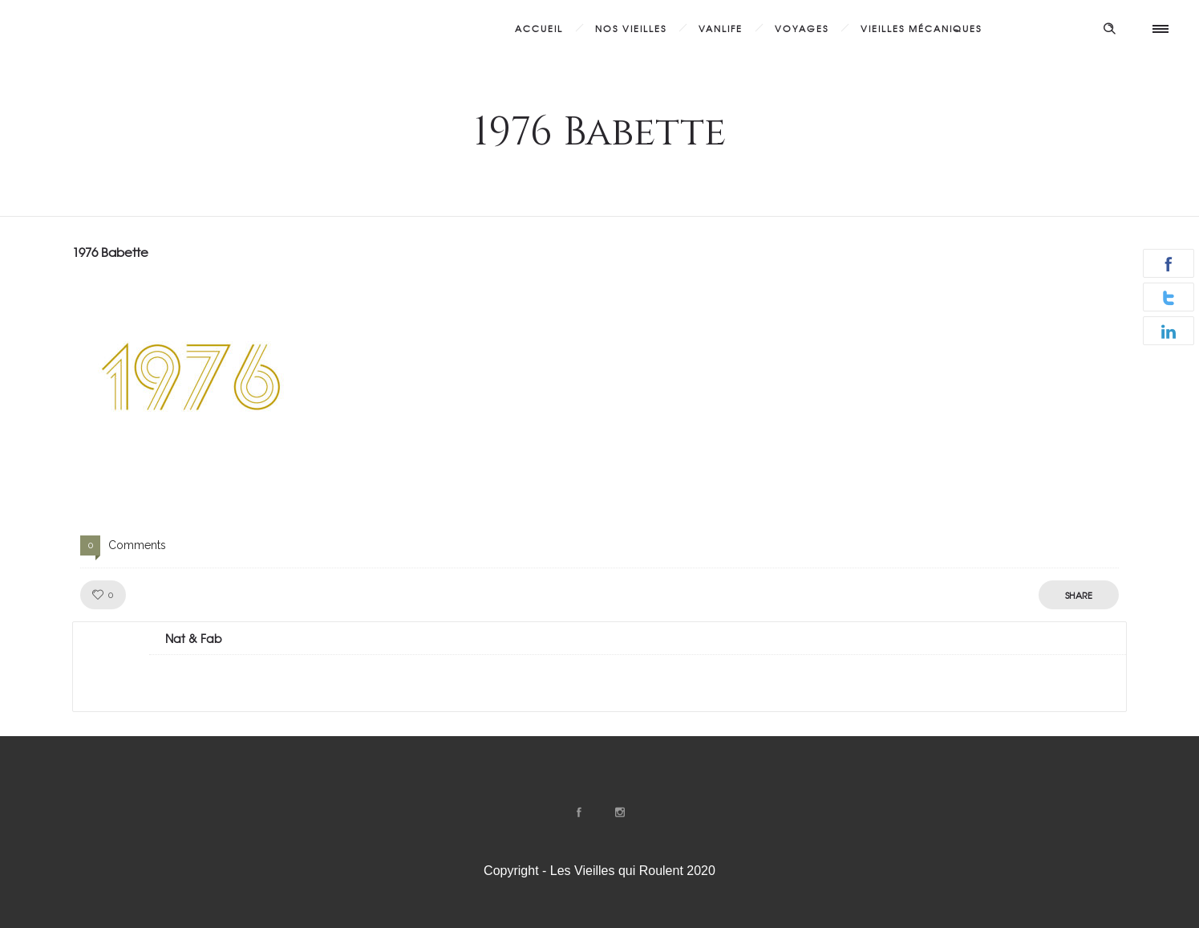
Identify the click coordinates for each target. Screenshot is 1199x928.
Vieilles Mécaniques (921, 28)
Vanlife (721, 28)
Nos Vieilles (630, 28)
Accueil (539, 28)
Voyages (801, 28)
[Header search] (1109, 26)
